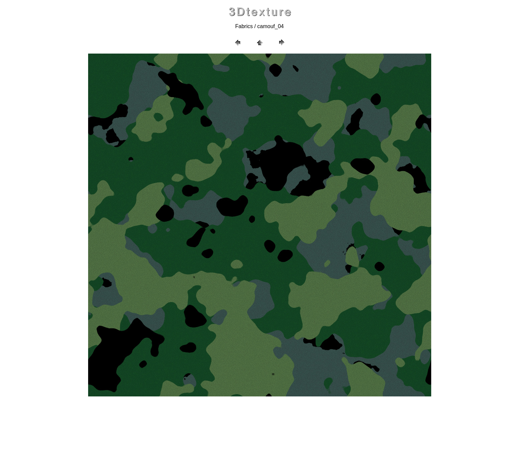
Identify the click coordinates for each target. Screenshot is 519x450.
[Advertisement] (259, 423)
